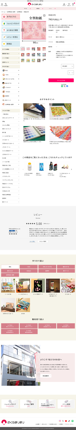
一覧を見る (5, 114)
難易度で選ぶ (5, 53)
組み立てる (6, 83)
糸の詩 (4, 158)
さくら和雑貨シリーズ (8, 169)
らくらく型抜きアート (7, 151)
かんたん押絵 (6, 125)
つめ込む (6, 91)
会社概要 (37, 424)
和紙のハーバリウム (7, 184)
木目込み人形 (6, 191)
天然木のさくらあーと (8, 143)
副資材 (5, 96)
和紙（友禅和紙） (6, 194)
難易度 (38, 8)
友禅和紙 (19, 12)
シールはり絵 (6, 162)
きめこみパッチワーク (8, 118)
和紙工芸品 (5, 173)
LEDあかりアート (6, 154)
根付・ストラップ (6, 129)
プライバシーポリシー (69, 424)
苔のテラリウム (6, 187)
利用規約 (61, 424)
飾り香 (4, 132)
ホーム (3, 12)
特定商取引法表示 (53, 424)
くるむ (5, 74)
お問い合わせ (44, 424)
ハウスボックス (6, 176)
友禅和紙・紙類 (11, 12)
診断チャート (5, 62)
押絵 (3, 121)
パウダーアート (6, 147)
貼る (5, 70)
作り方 (25, 8)
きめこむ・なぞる (8, 79)
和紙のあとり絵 (6, 165)
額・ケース (6, 100)
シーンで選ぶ (5, 58)
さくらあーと (5, 140)
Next (44, 30)
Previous (22, 30)
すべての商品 (5, 49)
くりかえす (6, 87)
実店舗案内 (46, 376)
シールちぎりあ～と (7, 136)
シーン (50, 8)
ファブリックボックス (7, 180)
